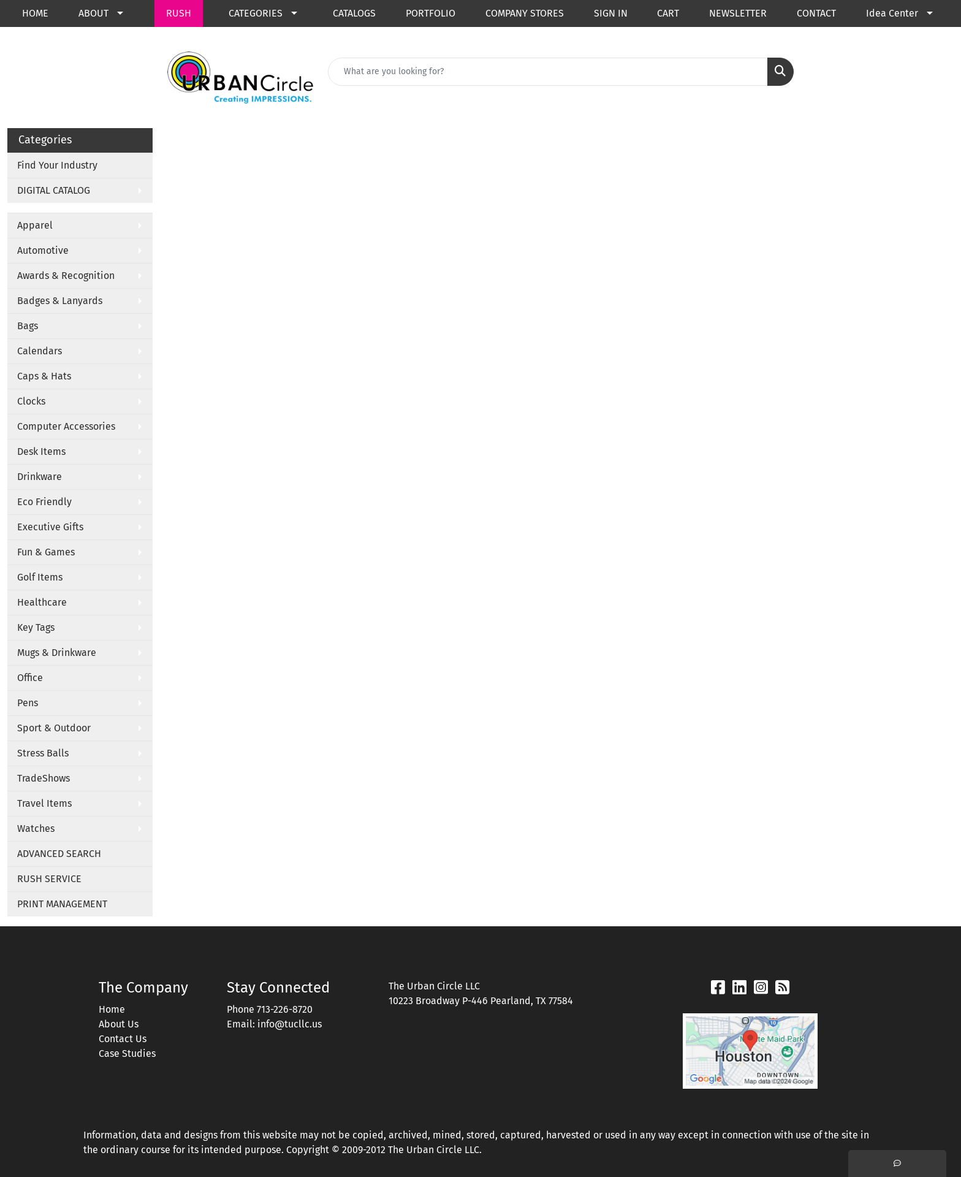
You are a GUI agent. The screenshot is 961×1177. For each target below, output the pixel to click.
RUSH (178, 13)
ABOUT (93, 13)
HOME (35, 13)
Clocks (31, 401)
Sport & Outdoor (54, 728)
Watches (36, 828)
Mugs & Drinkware (56, 652)
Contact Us (122, 1039)
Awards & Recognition (66, 275)
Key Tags (36, 627)
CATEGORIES (256, 13)
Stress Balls (43, 753)
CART (668, 13)
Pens (27, 703)
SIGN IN (611, 13)
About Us (119, 1024)
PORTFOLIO (430, 13)
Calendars (39, 351)
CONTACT (816, 13)
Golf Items (40, 577)
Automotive (43, 250)
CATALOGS (354, 13)
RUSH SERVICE (49, 879)
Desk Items (41, 451)
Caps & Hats (44, 376)
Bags (27, 326)
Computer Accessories (66, 426)
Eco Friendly (44, 502)
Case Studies (127, 1053)
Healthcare (42, 602)
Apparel (35, 225)
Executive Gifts (50, 527)
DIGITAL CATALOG (53, 190)
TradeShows (43, 778)
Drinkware (39, 476)
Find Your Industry (57, 165)
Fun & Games (46, 552)
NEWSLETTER (738, 13)
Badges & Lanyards (59, 301)
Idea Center (892, 13)
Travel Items (44, 803)
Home (112, 1009)
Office (30, 678)
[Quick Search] (548, 72)
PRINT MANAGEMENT (62, 904)
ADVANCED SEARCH (59, 853)
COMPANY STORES (524, 13)
